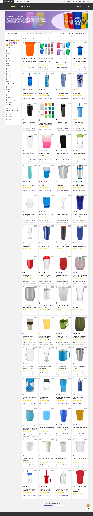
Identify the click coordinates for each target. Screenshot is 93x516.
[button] (80, 33)
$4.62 (29, 373)
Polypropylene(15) (11, 60)
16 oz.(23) (9, 74)
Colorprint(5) (10, 94)
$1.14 (49, 465)
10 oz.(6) (9, 78)
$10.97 (66, 67)
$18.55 (83, 312)
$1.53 (46, 159)
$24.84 (33, 190)
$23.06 (66, 98)
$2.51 (83, 433)
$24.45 (33, 98)
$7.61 (29, 434)
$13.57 (33, 495)
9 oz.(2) (9, 79)
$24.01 (66, 128)
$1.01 (83, 465)
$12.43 (33, 342)
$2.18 (33, 67)
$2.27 (83, 496)
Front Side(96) (10, 86)
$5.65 (46, 433)
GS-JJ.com (19, 1)
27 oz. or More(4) (11, 68)
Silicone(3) (9, 55)
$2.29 (33, 465)
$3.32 (29, 220)
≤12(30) (9, 112)
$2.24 (46, 190)
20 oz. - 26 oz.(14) (11, 69)
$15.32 (49, 373)
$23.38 (83, 220)
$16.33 (66, 190)
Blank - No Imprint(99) (11, 100)
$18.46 (33, 220)
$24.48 (83, 251)
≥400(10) (9, 119)
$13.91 (49, 281)
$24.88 (83, 159)
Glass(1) (9, 58)
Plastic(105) (10, 50)
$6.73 (46, 312)
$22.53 (83, 403)
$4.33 (79, 312)
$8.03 (29, 495)
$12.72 (63, 373)
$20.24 (18, 108)
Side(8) (9, 89)
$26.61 (83, 281)
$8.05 (29, 128)
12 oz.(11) (9, 76)
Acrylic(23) (10, 51)
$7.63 (79, 159)
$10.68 (83, 190)
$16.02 (29, 312)
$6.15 (79, 67)
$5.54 (33, 373)
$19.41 (79, 98)
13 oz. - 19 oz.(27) (11, 71)
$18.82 (79, 251)
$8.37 (79, 190)
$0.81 (29, 465)
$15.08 (33, 159)
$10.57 (33, 403)
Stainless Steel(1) (11, 61)
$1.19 (46, 220)
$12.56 (33, 434)
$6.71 (49, 433)
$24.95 (33, 312)
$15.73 (83, 342)
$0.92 (29, 67)
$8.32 (49, 129)
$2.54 (66, 312)
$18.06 (50, 98)
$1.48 (79, 496)
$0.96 (46, 129)
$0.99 (46, 342)
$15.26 (79, 403)
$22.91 (49, 403)
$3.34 (66, 433)
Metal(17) (9, 53)
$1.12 (62, 67)
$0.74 (29, 281)
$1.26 (46, 67)
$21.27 (67, 403)
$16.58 (79, 281)
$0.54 (46, 465)
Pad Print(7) (10, 99)
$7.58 (29, 403)
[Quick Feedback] (88, 508)
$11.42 (49, 495)
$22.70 (50, 251)
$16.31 (67, 159)
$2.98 (79, 373)
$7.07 (46, 281)
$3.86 (62, 220)
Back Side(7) (10, 87)
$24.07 (66, 251)
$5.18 (79, 128)
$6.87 (62, 128)
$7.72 (62, 98)
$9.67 (62, 251)
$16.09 (79, 220)
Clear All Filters (26, 36)
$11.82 (66, 495)
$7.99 (66, 281)
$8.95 (46, 403)
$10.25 (49, 159)
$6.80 (29, 98)
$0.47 (7, 108)
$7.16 (83, 128)
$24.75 (67, 373)
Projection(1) (10, 102)
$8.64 (66, 342)
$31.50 (83, 98)
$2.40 (33, 281)
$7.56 (46, 495)
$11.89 (46, 98)
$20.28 (66, 220)
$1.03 (66, 465)
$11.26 (63, 159)
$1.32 (79, 433)
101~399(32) (10, 117)
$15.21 (46, 251)
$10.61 (63, 403)
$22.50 (33, 251)
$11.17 (79, 342)
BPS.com (26, 1)
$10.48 (29, 159)
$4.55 (62, 342)
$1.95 (62, 433)
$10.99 (49, 67)
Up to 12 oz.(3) (10, 73)
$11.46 (49, 220)
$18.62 (83, 67)
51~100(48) (10, 116)
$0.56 (62, 465)
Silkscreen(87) (10, 97)
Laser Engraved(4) (11, 95)
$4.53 (49, 190)
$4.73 (29, 251)
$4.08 (62, 281)
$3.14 (62, 190)
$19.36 (33, 128)
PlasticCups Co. (8, 1)
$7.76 (83, 373)
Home (23, 6)
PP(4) (9, 56)
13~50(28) (9, 114)
